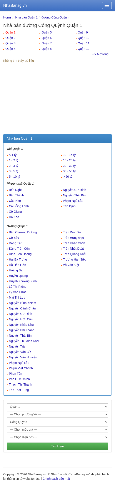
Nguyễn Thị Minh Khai (24, 341)
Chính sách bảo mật (56, 478)
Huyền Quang (18, 275)
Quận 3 (10, 43)
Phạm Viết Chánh (21, 368)
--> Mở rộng (100, 54)
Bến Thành (16, 195)
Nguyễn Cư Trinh (74, 190)
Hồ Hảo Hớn (17, 265)
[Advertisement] (57, 101)
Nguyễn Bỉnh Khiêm (22, 303)
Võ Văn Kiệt (71, 265)
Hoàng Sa (15, 270)
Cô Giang (15, 211)
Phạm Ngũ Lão (73, 200)
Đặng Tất (15, 243)
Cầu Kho (15, 200)
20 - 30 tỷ (69, 165)
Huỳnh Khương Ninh (23, 281)
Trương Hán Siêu (75, 259)
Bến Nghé (15, 190)
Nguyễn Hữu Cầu (21, 319)
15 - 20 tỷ (69, 160)
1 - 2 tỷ (13, 160)
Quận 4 (10, 48)
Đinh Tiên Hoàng (20, 254)
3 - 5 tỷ (13, 171)
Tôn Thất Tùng (19, 390)
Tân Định (69, 206)
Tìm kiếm (57, 446)
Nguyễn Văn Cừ (20, 352)
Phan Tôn (15, 373)
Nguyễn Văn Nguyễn (23, 357)
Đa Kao (14, 217)
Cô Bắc (14, 237)
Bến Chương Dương (23, 232)
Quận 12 (84, 48)
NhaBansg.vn (15, 5)
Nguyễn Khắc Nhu (21, 324)
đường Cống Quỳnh (55, 17)
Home (7, 17)
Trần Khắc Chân (74, 243)
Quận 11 (84, 43)
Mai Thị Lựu (17, 297)
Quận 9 (83, 32)
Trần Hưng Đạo (73, 237)
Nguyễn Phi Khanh (21, 330)
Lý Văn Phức (18, 292)
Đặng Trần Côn (19, 248)
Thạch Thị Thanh (20, 384)
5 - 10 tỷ (14, 176)
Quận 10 (84, 38)
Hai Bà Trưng (18, 259)
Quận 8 (47, 48)
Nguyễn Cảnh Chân (22, 308)
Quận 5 (47, 32)
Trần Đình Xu (72, 232)
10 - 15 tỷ (69, 155)
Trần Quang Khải (74, 254)
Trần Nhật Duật (73, 248)
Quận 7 (47, 43)
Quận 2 (10, 38)
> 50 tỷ (67, 176)
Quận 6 (47, 38)
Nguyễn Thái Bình (75, 195)
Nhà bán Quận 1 (26, 17)
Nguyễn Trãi (17, 346)
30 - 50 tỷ (69, 171)
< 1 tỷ (13, 155)
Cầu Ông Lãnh (19, 206)
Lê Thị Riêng (17, 286)
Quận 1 (10, 32)
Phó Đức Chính (19, 379)
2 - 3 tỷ (13, 165)
